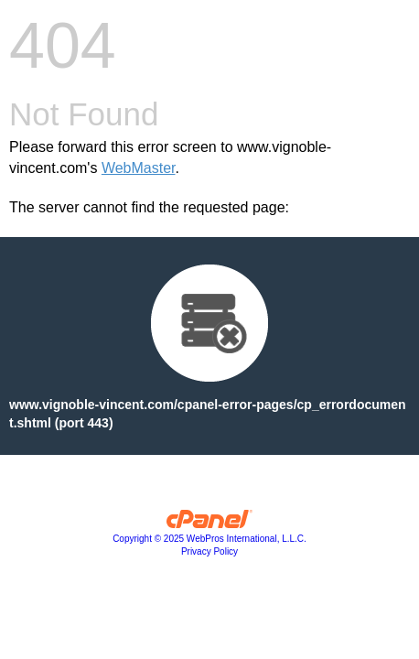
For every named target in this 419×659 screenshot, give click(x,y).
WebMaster (139, 168)
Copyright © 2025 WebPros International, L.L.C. (209, 539)
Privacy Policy (209, 551)
